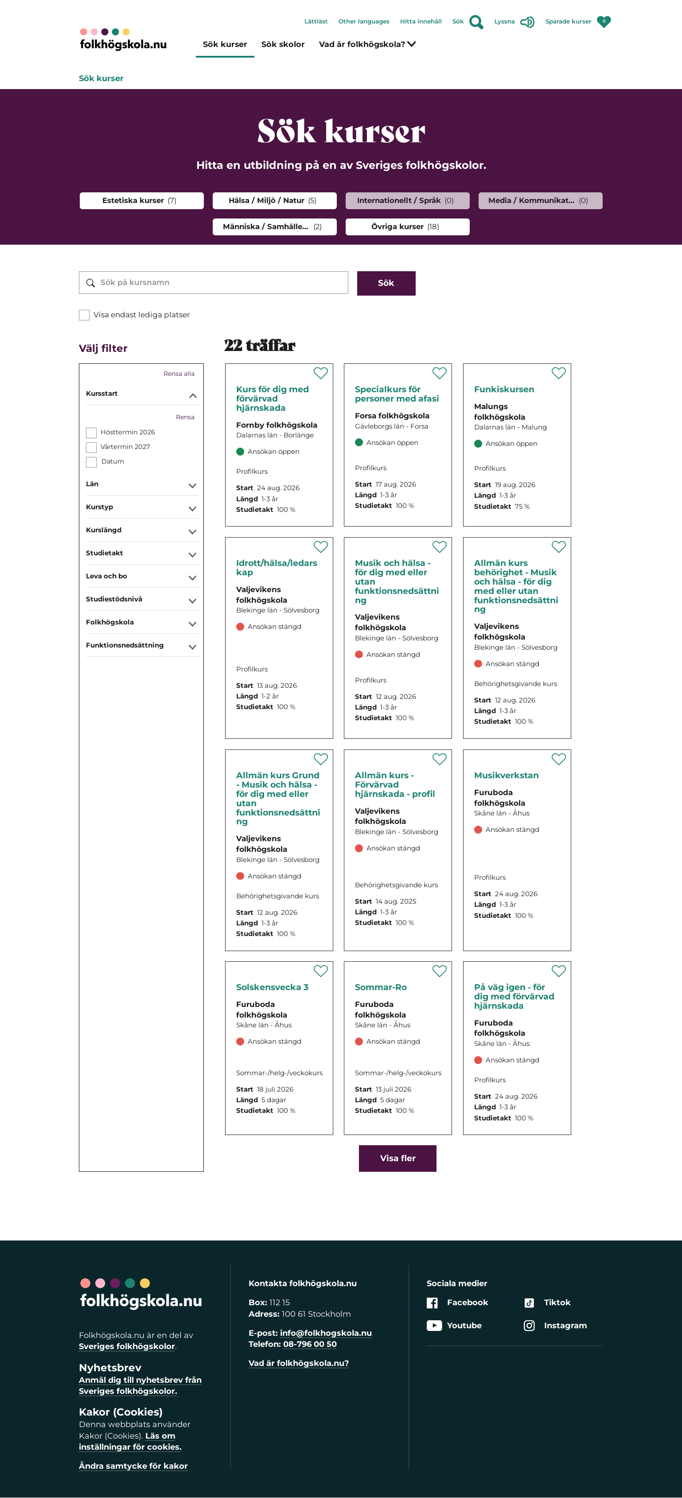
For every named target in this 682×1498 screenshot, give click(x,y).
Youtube (454, 1325)
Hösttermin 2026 (128, 432)
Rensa (185, 417)
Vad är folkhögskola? (368, 44)
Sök (468, 22)
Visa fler (398, 1158)
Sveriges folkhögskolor (127, 1346)
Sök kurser (225, 44)
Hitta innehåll (421, 21)
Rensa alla (179, 374)
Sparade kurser (579, 19)
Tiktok (547, 1303)
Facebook (457, 1303)
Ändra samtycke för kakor (133, 1466)
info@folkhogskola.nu (326, 1333)
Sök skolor (283, 44)
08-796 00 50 (310, 1344)
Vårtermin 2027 (125, 447)
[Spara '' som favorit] (321, 373)
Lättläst (316, 21)
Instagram (555, 1325)
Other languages (364, 21)
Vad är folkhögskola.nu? (299, 1363)
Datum (112, 461)
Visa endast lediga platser (142, 314)
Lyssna (515, 22)
